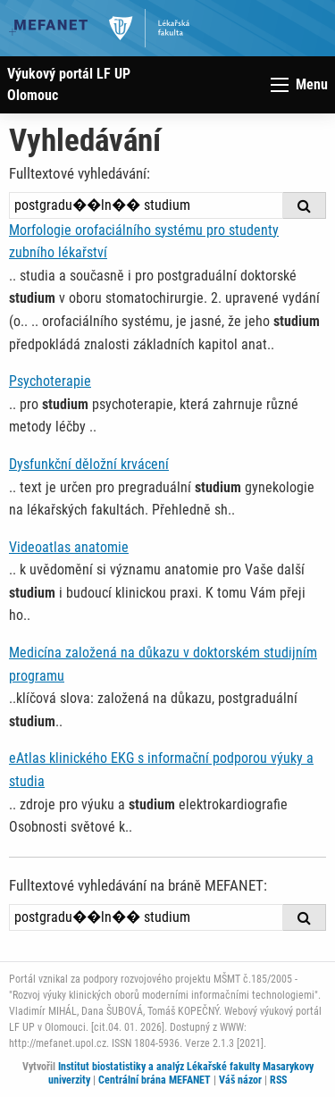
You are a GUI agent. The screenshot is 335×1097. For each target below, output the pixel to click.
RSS (278, 1080)
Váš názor (240, 1080)
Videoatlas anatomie (69, 547)
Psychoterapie (50, 381)
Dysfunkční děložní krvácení (89, 464)
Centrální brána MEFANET (154, 1080)
